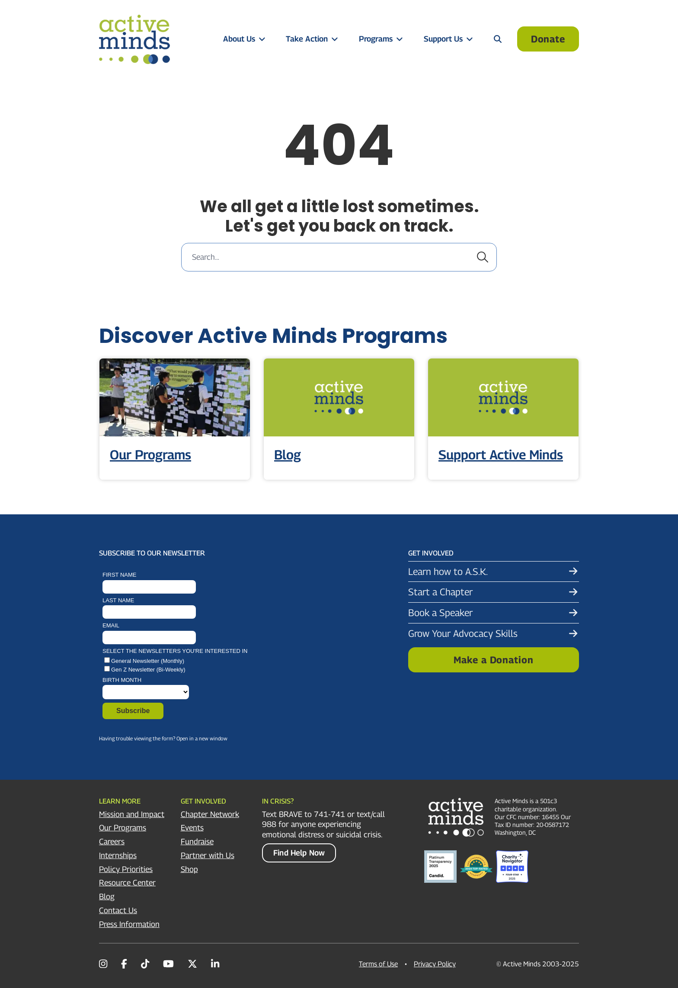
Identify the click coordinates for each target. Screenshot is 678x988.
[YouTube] (168, 963)
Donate (548, 39)
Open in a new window (201, 738)
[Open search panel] (497, 38)
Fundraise (197, 841)
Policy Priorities (126, 869)
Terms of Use (378, 964)
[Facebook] (124, 963)
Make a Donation (493, 659)
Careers (112, 841)
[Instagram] (103, 963)
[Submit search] (482, 257)
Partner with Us (207, 855)
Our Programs (122, 827)
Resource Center (127, 882)
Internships (118, 855)
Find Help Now (299, 852)
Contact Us (118, 910)
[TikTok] (145, 963)
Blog (107, 896)
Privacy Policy (435, 964)
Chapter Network (210, 814)
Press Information (129, 924)
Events (192, 827)
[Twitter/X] (192, 963)
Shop (189, 869)
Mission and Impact (131, 814)
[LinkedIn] (215, 963)
